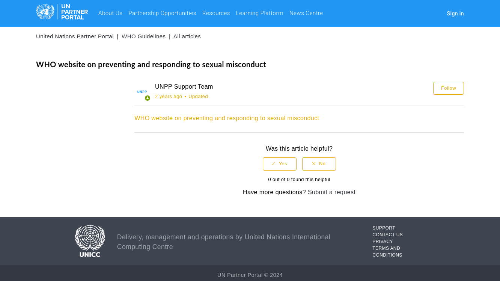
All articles (187, 36)
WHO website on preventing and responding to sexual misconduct (226, 118)
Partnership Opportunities (162, 13)
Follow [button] (448, 88)
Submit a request (331, 192)
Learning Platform (259, 13)
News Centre (306, 13)
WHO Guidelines (144, 36)
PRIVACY (382, 241)
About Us (110, 13)
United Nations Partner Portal (75, 36)
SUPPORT (383, 228)
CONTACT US (387, 234)
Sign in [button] (455, 14)
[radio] (280, 164)
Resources (216, 13)
